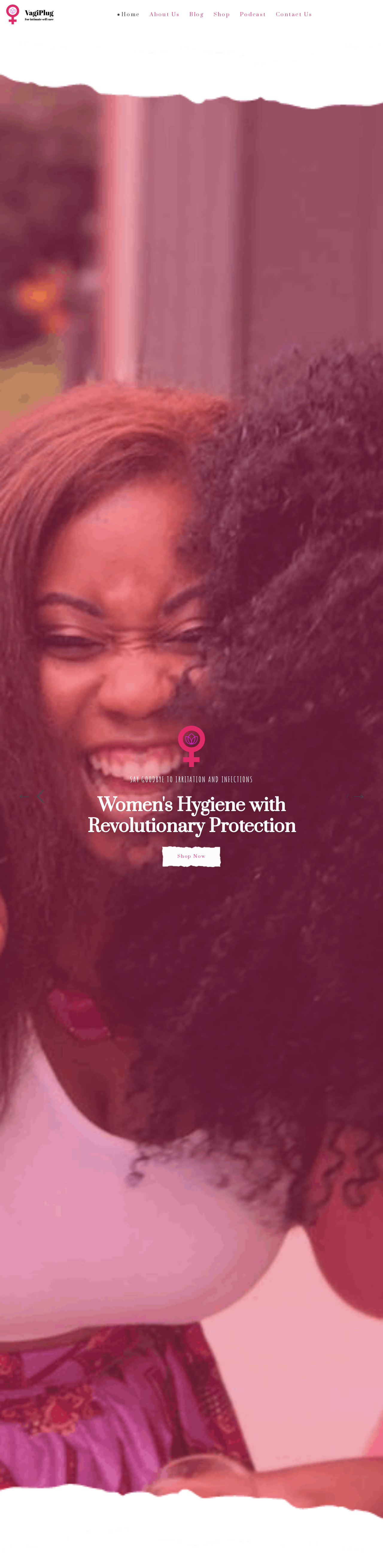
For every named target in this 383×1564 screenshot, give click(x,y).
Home (130, 14)
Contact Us (294, 14)
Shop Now (191, 856)
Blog (196, 14)
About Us (165, 14)
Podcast (253, 14)
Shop (222, 14)
